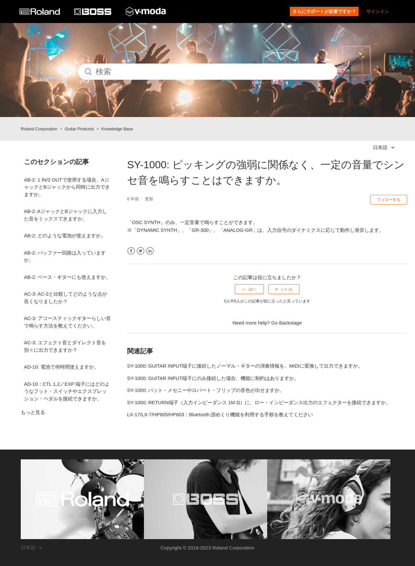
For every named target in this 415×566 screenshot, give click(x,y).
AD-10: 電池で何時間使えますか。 (61, 367)
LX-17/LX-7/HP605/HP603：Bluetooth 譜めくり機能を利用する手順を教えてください (220, 414)
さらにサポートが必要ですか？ (324, 11)
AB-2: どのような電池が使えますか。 (65, 235)
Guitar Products (79, 128)
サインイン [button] (377, 11)
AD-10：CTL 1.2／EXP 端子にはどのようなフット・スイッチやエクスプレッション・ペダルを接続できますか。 (67, 391)
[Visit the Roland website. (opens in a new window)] (82, 499)
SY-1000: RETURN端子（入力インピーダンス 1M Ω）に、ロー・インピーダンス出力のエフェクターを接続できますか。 (259, 402)
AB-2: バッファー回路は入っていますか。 (65, 256)
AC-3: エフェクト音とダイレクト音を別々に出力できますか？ (65, 346)
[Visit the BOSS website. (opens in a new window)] (205, 499)
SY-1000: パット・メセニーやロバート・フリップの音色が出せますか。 (205, 390)
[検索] (207, 72)
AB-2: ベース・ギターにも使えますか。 (67, 277)
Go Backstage (286, 322)
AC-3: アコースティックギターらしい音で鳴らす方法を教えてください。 (67, 321)
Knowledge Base (117, 128)
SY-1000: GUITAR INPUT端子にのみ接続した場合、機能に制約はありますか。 (213, 378)
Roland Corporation (39, 128)
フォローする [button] (388, 199)
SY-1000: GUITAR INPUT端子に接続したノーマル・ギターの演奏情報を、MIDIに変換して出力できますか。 (245, 366)
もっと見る (33, 412)
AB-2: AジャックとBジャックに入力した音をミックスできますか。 (65, 214)
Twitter (140, 251)
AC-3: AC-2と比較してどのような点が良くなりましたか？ (65, 297)
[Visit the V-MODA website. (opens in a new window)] (328, 499)
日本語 (381, 147)
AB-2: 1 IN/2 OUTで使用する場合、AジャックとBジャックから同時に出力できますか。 (67, 187)
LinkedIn (150, 251)
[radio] (249, 289)
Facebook (131, 251)
